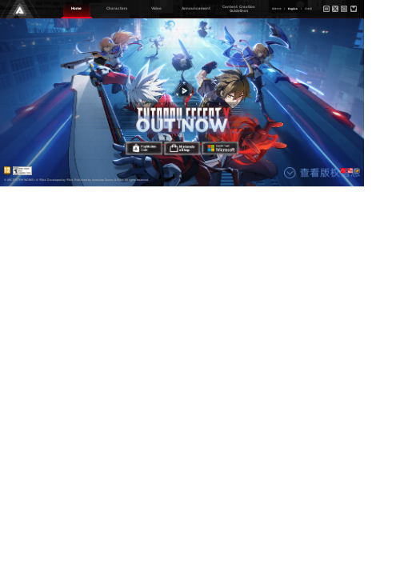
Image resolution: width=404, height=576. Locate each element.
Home (76, 8)
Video (156, 8)
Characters (116, 8)
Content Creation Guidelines (238, 9)
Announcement (196, 8)
